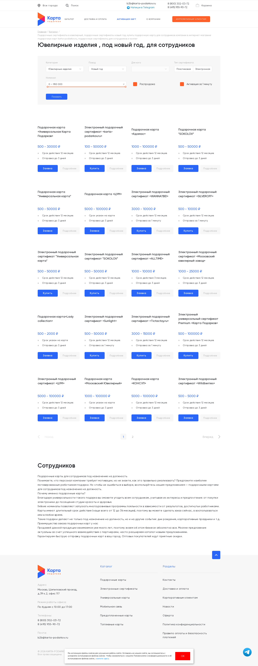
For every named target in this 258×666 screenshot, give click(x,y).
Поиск (72, 5)
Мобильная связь (111, 606)
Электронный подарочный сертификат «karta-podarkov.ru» (104, 132)
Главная (42, 31)
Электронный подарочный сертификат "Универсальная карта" (58, 256)
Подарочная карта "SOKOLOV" (192, 131)
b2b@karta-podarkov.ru (141, 3)
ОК (183, 656)
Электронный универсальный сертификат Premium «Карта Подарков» (198, 319)
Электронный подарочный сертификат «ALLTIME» (150, 256)
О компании (153, 19)
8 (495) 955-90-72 (177, 7)
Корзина (204, 5)
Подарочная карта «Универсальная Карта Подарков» (54, 132)
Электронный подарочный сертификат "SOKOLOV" (104, 256)
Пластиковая (184, 69)
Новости (168, 606)
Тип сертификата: (184, 62)
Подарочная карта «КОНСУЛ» (145, 381)
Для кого (136, 62)
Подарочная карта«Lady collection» (56, 319)
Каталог (69, 19)
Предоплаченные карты (116, 615)
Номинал (51, 77)
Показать (57, 96)
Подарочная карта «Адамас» (145, 131)
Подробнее (70, 168)
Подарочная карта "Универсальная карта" (54, 194)
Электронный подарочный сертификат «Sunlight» (104, 319)
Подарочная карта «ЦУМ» (103, 194)
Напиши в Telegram (141, 7)
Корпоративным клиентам (191, 19)
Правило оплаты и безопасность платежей (185, 635)
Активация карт (126, 19)
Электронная (202, 69)
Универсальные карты (115, 597)
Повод (92, 62)
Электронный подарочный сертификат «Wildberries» (197, 381)
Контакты (169, 579)
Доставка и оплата (95, 19)
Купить (94, 168)
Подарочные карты (113, 579)
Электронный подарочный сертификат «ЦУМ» (57, 381)
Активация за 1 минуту (199, 84)
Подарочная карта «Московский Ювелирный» (103, 381)
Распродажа (147, 84)
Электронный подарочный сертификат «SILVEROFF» (197, 194)
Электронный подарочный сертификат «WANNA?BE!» (150, 194)
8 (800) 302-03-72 (178, 3)
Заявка (47, 168)
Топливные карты (111, 624)
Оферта (168, 615)
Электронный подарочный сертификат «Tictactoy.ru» (150, 319)
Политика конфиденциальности (184, 624)
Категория (52, 62)
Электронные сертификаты (119, 588)
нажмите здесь (102, 659)
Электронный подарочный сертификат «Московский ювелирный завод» (197, 256)
